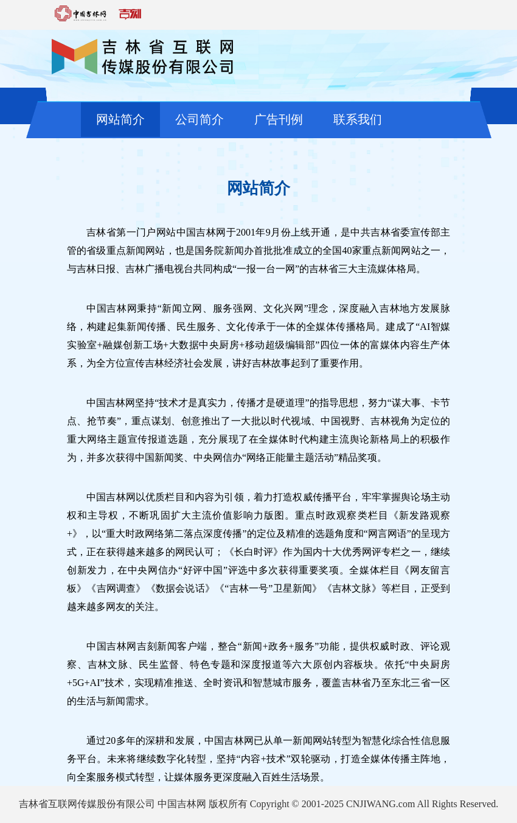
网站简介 (120, 119)
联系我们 (357, 119)
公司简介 (199, 119)
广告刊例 (278, 119)
